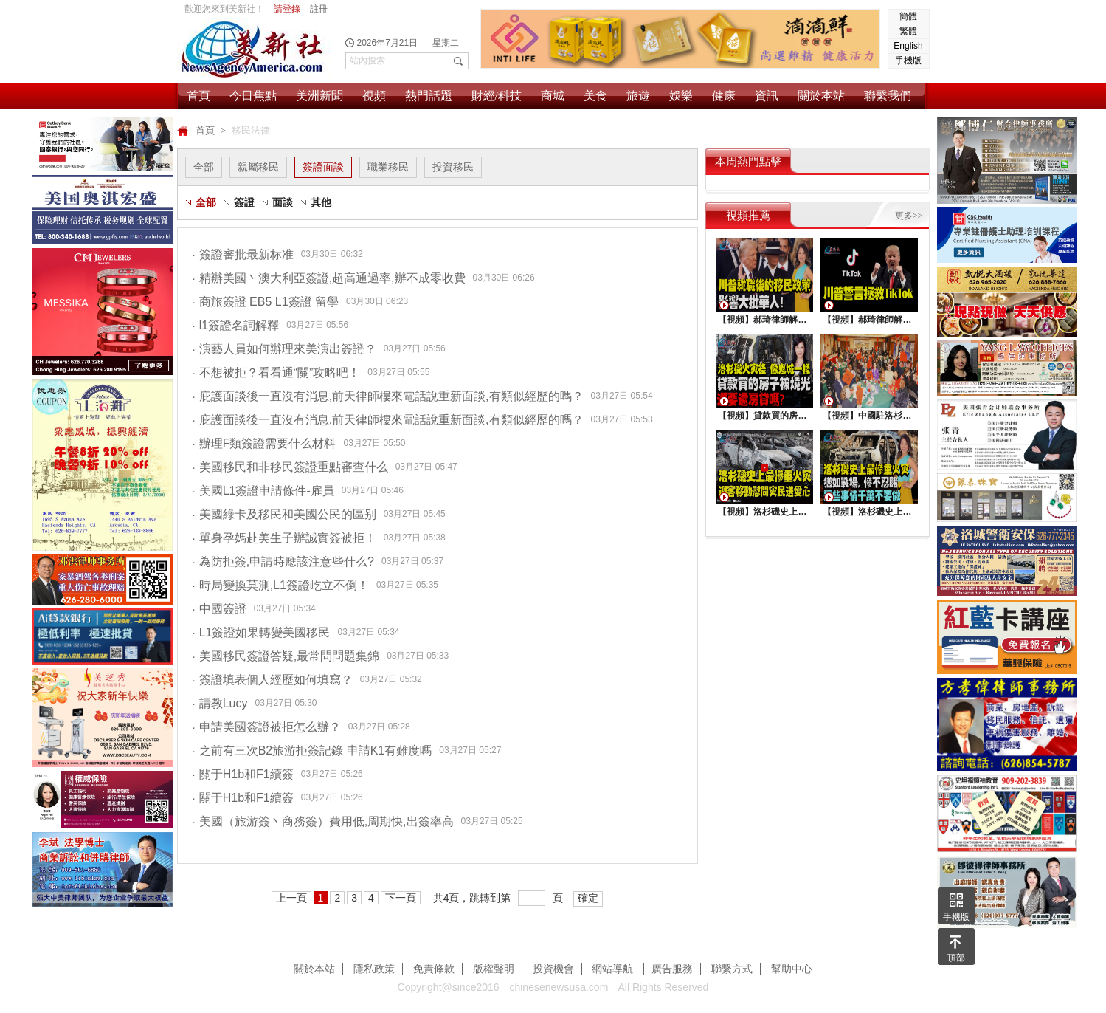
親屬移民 (258, 167)
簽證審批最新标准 (243, 254)
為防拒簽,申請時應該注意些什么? (284, 561)
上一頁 (291, 898)
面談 (282, 202)
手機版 (908, 60)
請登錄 (287, 9)
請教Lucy (220, 703)
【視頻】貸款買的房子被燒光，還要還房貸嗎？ (763, 416)
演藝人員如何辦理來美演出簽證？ (284, 349)
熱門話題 (428, 95)
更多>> (909, 215)
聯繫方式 (732, 969)
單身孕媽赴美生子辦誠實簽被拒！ (284, 538)
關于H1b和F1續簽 (243, 774)
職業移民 (388, 167)
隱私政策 (374, 969)
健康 (724, 95)
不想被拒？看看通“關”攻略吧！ (277, 372)
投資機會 (553, 969)
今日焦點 (253, 95)
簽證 (244, 202)
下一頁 (400, 898)
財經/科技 (496, 95)
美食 (595, 95)
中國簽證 (219, 608)
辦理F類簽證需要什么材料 (264, 443)
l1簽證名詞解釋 (236, 325)
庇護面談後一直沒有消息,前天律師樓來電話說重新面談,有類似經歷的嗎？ (388, 396)
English (908, 46)
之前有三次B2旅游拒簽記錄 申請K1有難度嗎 (312, 750)
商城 (552, 95)
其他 (321, 202)
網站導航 (614, 969)
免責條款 (434, 969)
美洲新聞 (319, 95)
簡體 (908, 16)
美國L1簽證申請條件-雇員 (263, 490)
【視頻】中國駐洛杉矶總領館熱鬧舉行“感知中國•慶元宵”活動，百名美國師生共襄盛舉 (868, 416)
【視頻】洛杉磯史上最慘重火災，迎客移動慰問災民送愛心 (763, 512)
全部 (203, 167)
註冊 (319, 9)
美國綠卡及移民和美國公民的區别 (284, 514)
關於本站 (821, 95)
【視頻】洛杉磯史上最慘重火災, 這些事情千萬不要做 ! (868, 512)
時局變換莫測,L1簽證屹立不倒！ (281, 585)
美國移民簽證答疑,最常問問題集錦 (286, 656)
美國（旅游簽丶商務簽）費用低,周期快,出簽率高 (323, 821)
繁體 (908, 31)
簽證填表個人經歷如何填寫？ (273, 679)
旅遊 (638, 95)
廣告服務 (672, 969)
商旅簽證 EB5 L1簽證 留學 (266, 301)
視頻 (374, 95)
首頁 (198, 95)
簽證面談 (323, 167)
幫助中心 (791, 969)
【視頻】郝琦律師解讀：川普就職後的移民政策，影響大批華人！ (763, 320)
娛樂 (681, 95)
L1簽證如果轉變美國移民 (262, 632)
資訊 (766, 95)
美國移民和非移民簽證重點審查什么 (290, 467)
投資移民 (453, 167)
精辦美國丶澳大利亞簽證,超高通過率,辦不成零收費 (329, 278)
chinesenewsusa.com (558, 987)
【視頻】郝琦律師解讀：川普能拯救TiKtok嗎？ (868, 320)
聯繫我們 (887, 95)
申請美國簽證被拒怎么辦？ (267, 727)
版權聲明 (493, 969)
